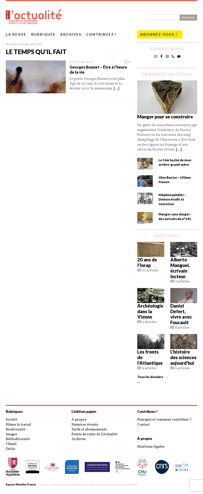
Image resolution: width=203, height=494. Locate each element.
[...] (116, 88)
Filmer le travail (18, 424)
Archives (70, 34)
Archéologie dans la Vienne (150, 311)
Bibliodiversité (18, 439)
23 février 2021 (81, 62)
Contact (143, 424)
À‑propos (79, 419)
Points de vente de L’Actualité (95, 434)
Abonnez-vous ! (158, 34)
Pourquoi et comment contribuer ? (164, 419)
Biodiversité (15, 429)
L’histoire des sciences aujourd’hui (183, 357)
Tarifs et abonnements (89, 429)
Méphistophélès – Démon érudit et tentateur (172, 199)
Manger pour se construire (165, 116)
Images (11, 434)
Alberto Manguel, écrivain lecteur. (180, 268)
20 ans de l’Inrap (147, 262)
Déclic (10, 449)
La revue (16, 34)
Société (11, 419)
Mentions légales (150, 446)
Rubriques (43, 34)
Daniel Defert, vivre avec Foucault (181, 314)
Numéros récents (85, 424)
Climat (11, 444)
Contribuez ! (101, 34)
